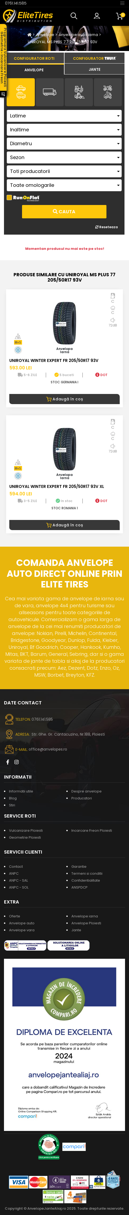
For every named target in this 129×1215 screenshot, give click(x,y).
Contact (16, 866)
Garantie (79, 866)
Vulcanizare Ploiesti (26, 830)
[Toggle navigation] (122, 3)
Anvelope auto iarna (78, 34)
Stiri (12, 805)
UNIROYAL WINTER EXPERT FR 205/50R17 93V (53, 360)
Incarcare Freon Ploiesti (91, 830)
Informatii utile (21, 791)
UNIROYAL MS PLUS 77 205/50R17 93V (62, 42)
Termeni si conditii (86, 873)
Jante (76, 930)
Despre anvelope (86, 791)
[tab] (34, 69)
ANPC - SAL (18, 880)
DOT (101, 375)
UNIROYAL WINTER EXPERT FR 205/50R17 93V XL (56, 486)
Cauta (64, 211)
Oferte (14, 916)
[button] (75, 16)
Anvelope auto (22, 923)
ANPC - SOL (18, 887)
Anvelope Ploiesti (86, 923)
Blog (13, 798)
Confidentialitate (85, 880)
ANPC (14, 873)
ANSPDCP (79, 887)
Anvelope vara (22, 930)
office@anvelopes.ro (48, 749)
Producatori (81, 798)
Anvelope (45, 34)
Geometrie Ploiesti (25, 837)
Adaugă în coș (64, 399)
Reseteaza (106, 227)
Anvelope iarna (84, 916)
